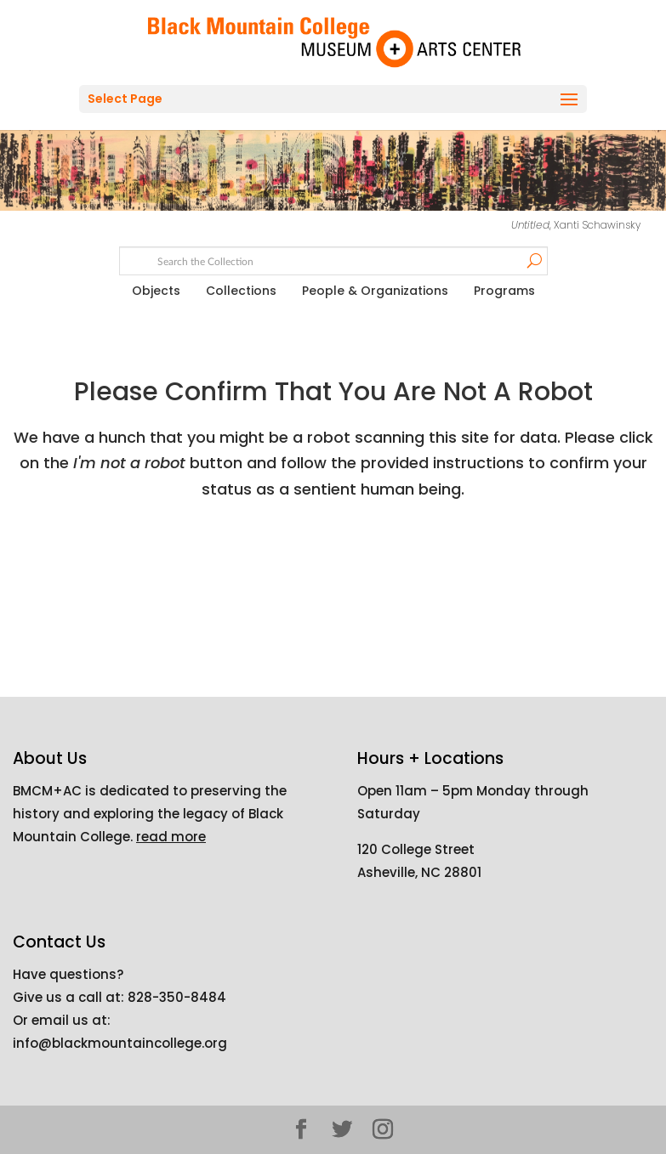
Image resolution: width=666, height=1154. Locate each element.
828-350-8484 (177, 997)
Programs (504, 290)
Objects (156, 290)
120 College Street (416, 849)
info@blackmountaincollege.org (120, 1043)
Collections (241, 290)
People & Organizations (375, 290)
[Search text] (333, 262)
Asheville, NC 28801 (419, 872)
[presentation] (368, 569)
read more (171, 837)
